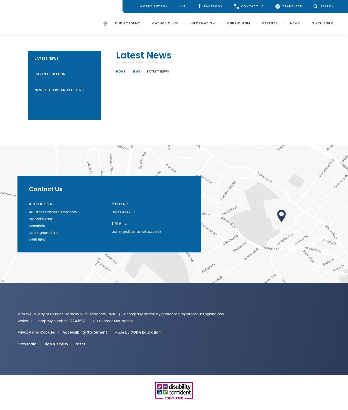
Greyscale (28, 344)
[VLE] (182, 6)
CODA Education (145, 332)
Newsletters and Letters (59, 90)
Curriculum (238, 23)
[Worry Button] (150, 6)
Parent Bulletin (50, 74)
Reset (80, 344)
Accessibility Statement (85, 332)
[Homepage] (105, 24)
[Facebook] (209, 6)
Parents (270, 23)
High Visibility (57, 344)
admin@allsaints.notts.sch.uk (136, 231)
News (295, 23)
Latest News (47, 58)
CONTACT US (249, 6)
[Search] (324, 6)
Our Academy (127, 23)
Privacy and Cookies (36, 332)
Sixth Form (323, 23)
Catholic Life (165, 23)
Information (202, 23)
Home (121, 71)
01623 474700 (123, 212)
